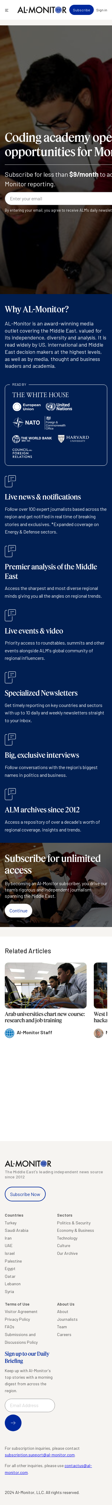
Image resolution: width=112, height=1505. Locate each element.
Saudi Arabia (16, 1230)
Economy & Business (75, 1230)
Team (62, 1326)
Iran (8, 1237)
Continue (18, 910)
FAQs (9, 1326)
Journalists (67, 1319)
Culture (63, 1245)
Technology (67, 1237)
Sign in (101, 10)
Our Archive (67, 1253)
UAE (9, 1245)
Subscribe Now (25, 1194)
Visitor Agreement (21, 1311)
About (62, 1311)
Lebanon (13, 1283)
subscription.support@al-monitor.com (40, 1454)
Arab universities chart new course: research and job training (45, 1017)
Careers (64, 1334)
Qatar (10, 1276)
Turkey (10, 1222)
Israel (10, 1253)
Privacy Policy (17, 1319)
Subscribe (81, 10)
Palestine (13, 1260)
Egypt (10, 1268)
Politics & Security (73, 1222)
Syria (9, 1291)
